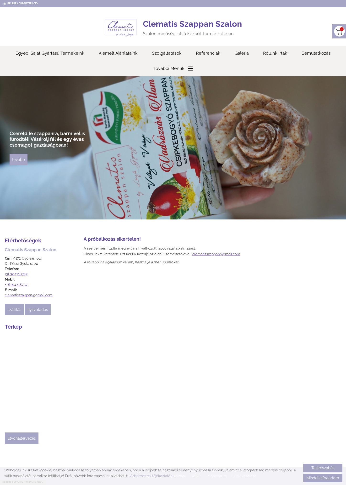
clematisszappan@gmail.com (29, 295)
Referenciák (208, 53)
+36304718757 (16, 274)
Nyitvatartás (37, 309)
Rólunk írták (275, 53)
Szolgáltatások (167, 53)
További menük (173, 68)
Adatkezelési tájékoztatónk (152, 476)
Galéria (242, 53)
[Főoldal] (120, 27)
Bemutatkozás (316, 53)
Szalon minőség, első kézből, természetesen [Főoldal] (192, 27)
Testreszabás (323, 468)
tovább (18, 159)
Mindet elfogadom (323, 478)
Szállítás (14, 309)
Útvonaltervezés (21, 438)
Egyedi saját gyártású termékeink (50, 53)
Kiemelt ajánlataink (118, 53)
